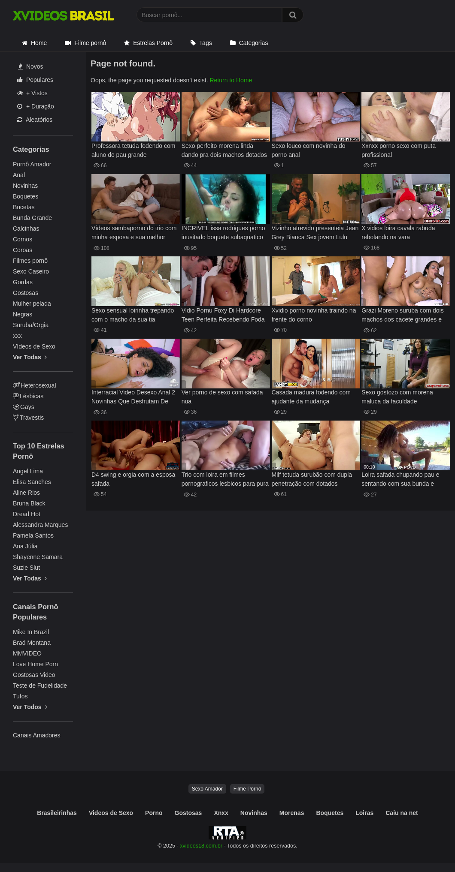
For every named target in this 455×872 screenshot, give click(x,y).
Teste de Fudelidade (40, 685)
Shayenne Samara (38, 556)
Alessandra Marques (40, 524)
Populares (35, 79)
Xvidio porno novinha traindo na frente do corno (314, 315)
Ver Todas (30, 357)
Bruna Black (29, 503)
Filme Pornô (247, 789)
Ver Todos (30, 707)
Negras (22, 314)
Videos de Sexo (111, 812)
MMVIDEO (27, 653)
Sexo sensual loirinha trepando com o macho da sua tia (132, 315)
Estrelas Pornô (153, 42)
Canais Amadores (37, 735)
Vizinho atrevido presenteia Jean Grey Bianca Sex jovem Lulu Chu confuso (315, 233)
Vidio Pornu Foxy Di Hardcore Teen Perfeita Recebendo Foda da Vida (223, 316)
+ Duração (35, 106)
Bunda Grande (32, 217)
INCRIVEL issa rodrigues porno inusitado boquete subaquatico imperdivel (223, 233)
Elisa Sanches (32, 481)
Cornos (22, 239)
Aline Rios (26, 492)
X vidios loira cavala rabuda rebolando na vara (398, 233)
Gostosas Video (34, 674)
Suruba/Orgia (31, 325)
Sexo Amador (207, 789)
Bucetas (24, 207)
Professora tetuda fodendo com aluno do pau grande (133, 150)
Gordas (23, 282)
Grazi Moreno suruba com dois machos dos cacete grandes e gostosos (402, 316)
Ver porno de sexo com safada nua (222, 397)
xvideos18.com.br (201, 846)
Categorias (253, 42)
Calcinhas (26, 228)
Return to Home (230, 80)
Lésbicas (28, 396)
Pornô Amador (32, 164)
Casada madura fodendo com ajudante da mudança (311, 397)
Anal (19, 174)
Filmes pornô (30, 260)
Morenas (291, 812)
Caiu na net (401, 812)
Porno (153, 812)
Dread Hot (26, 514)
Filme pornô (90, 42)
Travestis (28, 417)
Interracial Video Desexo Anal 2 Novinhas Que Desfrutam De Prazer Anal (133, 397)
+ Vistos (32, 93)
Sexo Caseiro (31, 271)
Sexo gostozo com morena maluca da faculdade (397, 397)
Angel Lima (28, 471)
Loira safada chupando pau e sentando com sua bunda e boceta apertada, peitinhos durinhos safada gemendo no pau (400, 480)
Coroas (22, 250)
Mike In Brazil (31, 631)
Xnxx (221, 812)
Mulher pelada (32, 303)
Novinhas (25, 185)
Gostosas (25, 292)
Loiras (364, 812)
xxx (17, 335)
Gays (23, 406)
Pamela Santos (33, 535)
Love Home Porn (35, 664)
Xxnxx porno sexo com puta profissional (398, 150)
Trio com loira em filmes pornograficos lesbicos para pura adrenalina (225, 480)
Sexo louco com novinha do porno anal (309, 150)
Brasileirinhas (57, 812)
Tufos (20, 696)
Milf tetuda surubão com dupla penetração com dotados (312, 479)
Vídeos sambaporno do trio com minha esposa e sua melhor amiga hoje (133, 233)
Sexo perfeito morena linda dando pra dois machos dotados (224, 150)
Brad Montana (32, 642)
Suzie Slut (26, 567)
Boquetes (25, 196)
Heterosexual (34, 385)
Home (39, 42)
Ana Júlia (25, 546)
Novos (30, 66)
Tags (205, 42)
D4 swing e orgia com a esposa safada (133, 479)
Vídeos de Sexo (34, 346)
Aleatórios (34, 119)
